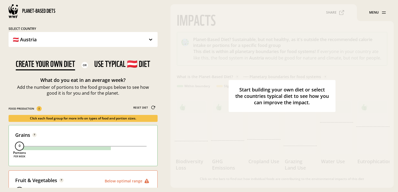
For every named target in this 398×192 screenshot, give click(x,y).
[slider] (19, 146)
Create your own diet (45, 64)
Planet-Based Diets (38, 11)
